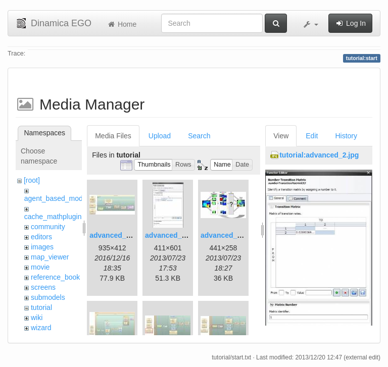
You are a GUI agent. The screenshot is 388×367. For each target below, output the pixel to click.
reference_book (55, 277)
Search (199, 136)
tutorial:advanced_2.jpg (319, 155)
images (42, 247)
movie (40, 267)
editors (41, 237)
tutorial (41, 307)
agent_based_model (56, 198)
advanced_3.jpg (227, 235)
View (280, 136)
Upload (160, 136)
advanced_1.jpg (115, 235)
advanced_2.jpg (171, 235)
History (346, 136)
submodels (48, 297)
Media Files (113, 136)
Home (121, 24)
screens (43, 287)
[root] (32, 180)
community (48, 227)
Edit (312, 136)
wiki (36, 317)
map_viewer (50, 257)
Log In (350, 23)
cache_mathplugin (53, 217)
